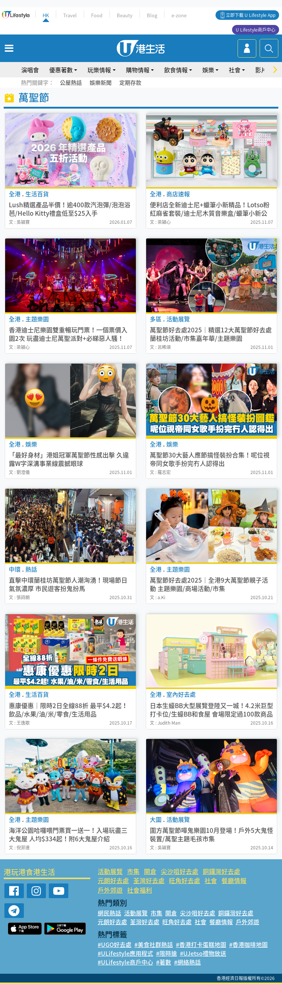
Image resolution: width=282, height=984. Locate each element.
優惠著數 (61, 69)
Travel (70, 15)
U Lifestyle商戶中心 (255, 29)
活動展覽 (110, 871)
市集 (133, 871)
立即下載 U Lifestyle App (250, 15)
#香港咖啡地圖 (248, 944)
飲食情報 (176, 69)
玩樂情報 (99, 69)
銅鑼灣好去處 (221, 871)
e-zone (179, 15)
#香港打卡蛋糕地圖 (201, 944)
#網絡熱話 (187, 962)
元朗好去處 (113, 880)
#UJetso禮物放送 (203, 953)
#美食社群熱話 (153, 944)
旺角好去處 (184, 880)
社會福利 (139, 889)
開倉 (150, 871)
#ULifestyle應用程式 (125, 953)
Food (96, 15)
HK (46, 15)
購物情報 (137, 69)
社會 (235, 69)
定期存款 (130, 83)
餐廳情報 (233, 880)
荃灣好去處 (148, 880)
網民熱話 (109, 912)
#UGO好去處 (114, 944)
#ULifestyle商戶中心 (125, 962)
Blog (152, 15)
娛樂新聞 (101, 83)
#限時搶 (166, 953)
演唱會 (30, 69)
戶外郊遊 (110, 889)
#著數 (163, 962)
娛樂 (208, 69)
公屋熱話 (71, 83)
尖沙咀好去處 (179, 871)
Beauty (125, 15)
